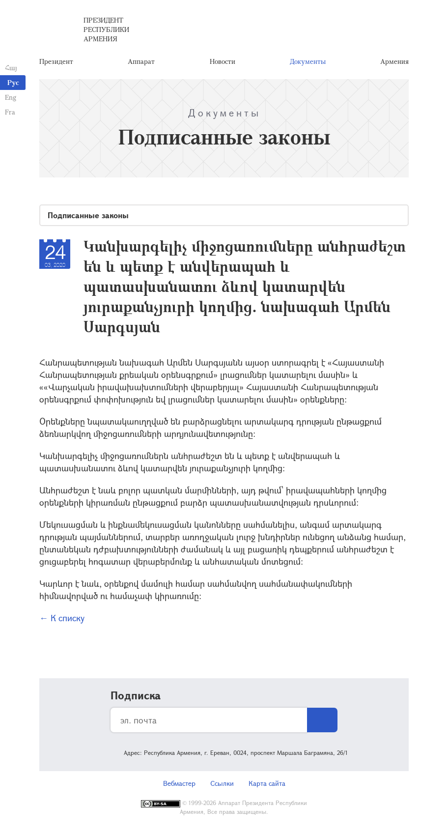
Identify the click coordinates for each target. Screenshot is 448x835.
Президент (56, 61)
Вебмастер (179, 783)
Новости (222, 61)
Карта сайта (267, 783)
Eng (10, 97)
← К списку (61, 618)
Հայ (11, 67)
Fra (10, 111)
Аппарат (141, 61)
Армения (394, 61)
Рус (13, 82)
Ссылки (222, 783)
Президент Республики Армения (106, 29)
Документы (308, 61)
